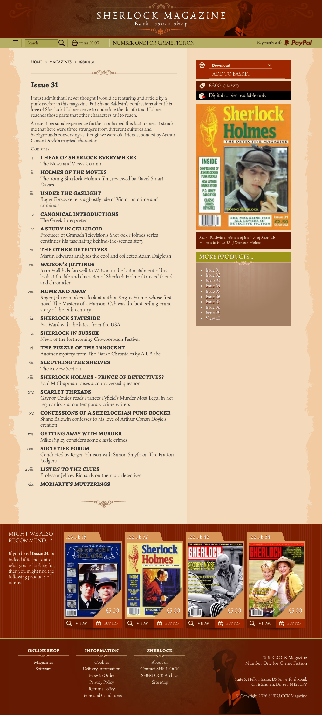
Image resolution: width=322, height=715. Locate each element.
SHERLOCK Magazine (161, 19)
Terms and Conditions (102, 695)
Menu (15, 43)
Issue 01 (213, 270)
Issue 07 (213, 302)
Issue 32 (137, 536)
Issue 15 (76, 536)
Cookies (101, 662)
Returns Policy (102, 688)
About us (160, 662)
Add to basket (231, 74)
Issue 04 (213, 286)
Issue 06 (213, 296)
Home (36, 61)
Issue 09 (213, 312)
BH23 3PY (298, 684)
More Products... (226, 257)
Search (32, 43)
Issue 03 (213, 280)
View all (213, 318)
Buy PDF (111, 623)
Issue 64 (260, 536)
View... (82, 623)
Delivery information (101, 668)
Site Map (160, 682)
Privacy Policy (101, 682)
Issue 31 (87, 62)
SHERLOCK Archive (159, 675)
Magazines (60, 61)
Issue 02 (213, 275)
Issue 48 (198, 536)
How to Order (101, 675)
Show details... (75, 43)
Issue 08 (213, 307)
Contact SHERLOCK (159, 668)
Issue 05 (213, 291)
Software (43, 668)
